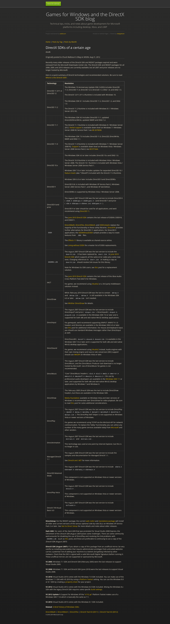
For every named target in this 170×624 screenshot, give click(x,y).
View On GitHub (53, 4)
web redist (90, 518)
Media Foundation (72, 396)
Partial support (76, 127)
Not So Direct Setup (69, 523)
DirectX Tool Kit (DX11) (89, 609)
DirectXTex (80, 225)
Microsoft (115, 425)
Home (48, 42)
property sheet (72, 579)
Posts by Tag (57, 42)
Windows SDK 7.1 (113, 377)
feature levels (70, 173)
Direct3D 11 (84, 211)
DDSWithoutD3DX (86, 232)
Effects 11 (72, 240)
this (96, 267)
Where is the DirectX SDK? (56, 77)
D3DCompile (105, 225)
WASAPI (77, 353)
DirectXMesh (90, 225)
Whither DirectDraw (76, 302)
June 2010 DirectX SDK (77, 217)
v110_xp (88, 592)
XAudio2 (95, 283)
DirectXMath (70, 225)
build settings (96, 587)
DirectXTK (111, 227)
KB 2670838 (96, 130)
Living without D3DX (76, 245)
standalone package (107, 518)
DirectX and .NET (75, 458)
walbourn (63, 34)
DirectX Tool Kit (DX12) (109, 609)
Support (75, 146)
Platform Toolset (86, 577)
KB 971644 (93, 149)
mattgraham (120, 34)
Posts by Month (70, 42)
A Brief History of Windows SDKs (66, 604)
